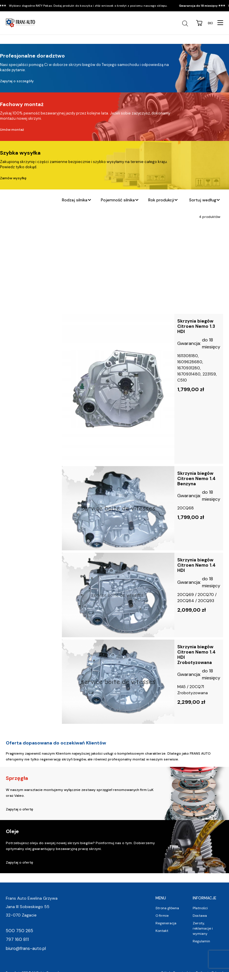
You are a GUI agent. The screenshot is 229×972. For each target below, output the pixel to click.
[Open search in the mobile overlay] (185, 23)
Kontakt (161, 930)
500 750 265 (19, 931)
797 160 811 (17, 939)
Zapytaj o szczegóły (17, 81)
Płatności (200, 908)
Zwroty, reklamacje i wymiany (203, 928)
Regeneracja (165, 923)
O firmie (162, 915)
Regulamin (201, 941)
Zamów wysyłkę (13, 178)
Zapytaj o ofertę (19, 809)
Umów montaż (12, 129)
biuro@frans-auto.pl (26, 948)
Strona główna (167, 908)
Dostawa (200, 915)
